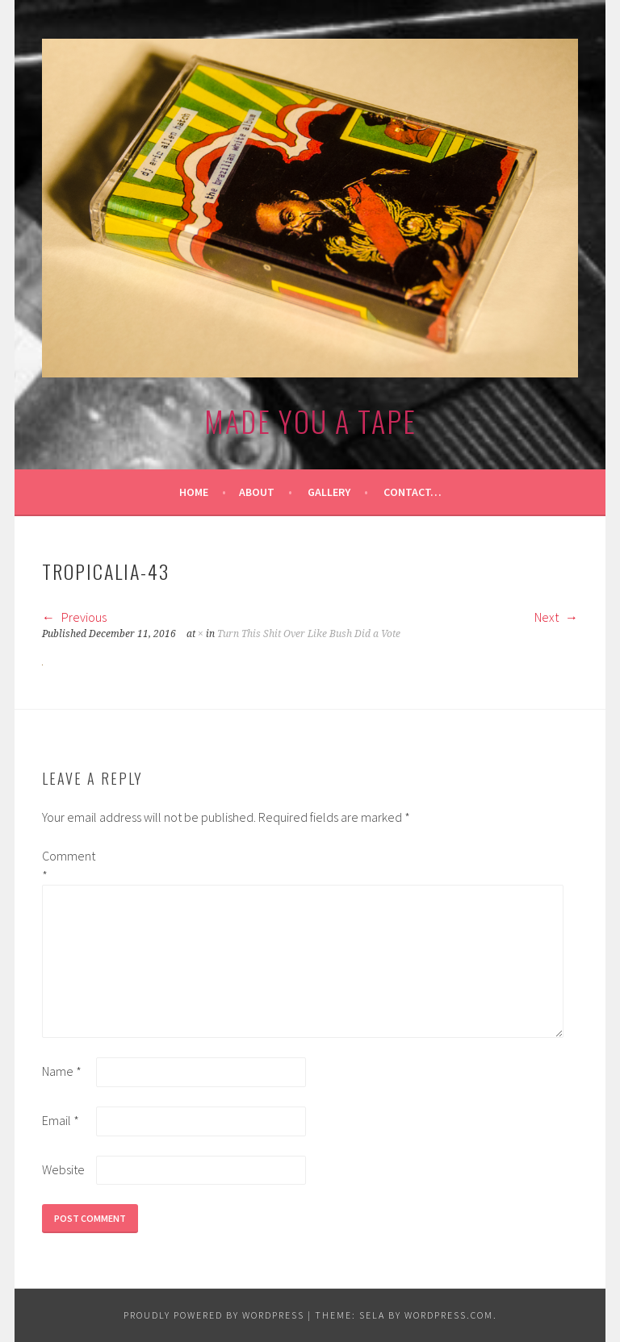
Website (63, 1169)
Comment (68, 865)
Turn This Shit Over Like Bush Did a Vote (308, 634)
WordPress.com (448, 1315)
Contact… (412, 492)
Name (62, 1071)
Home (193, 492)
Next (556, 617)
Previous (74, 617)
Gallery (329, 492)
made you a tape (310, 420)
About (256, 492)
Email (60, 1120)
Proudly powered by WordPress (214, 1315)
